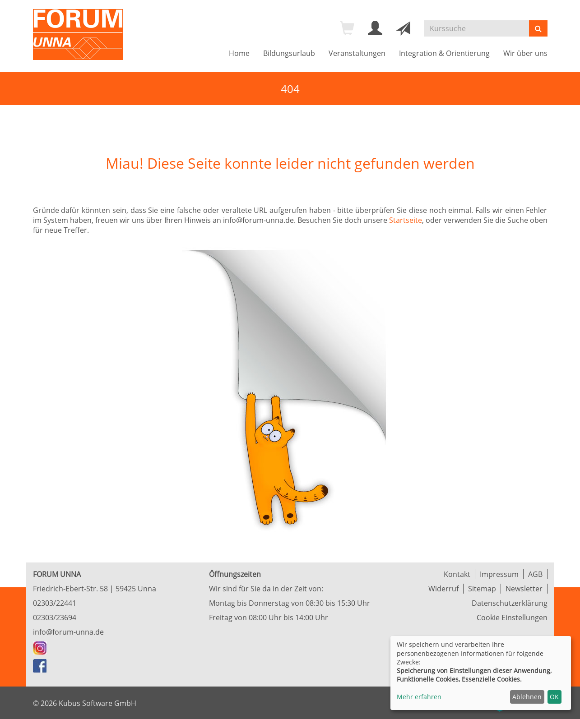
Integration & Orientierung (444, 53)
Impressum (499, 574)
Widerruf (443, 589)
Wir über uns (525, 53)
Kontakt (457, 574)
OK (554, 696)
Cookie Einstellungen (512, 617)
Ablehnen (527, 696)
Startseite (405, 220)
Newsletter (524, 589)
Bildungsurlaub (289, 53)
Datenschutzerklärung (510, 603)
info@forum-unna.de (68, 632)
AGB (535, 574)
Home (239, 53)
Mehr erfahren (419, 696)
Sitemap (482, 589)
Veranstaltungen (357, 53)
